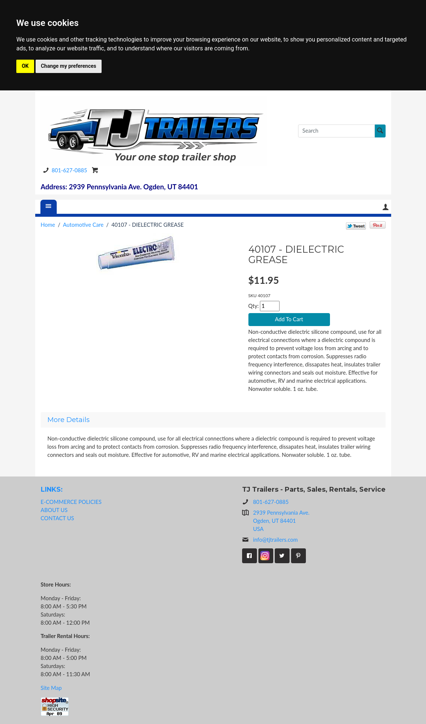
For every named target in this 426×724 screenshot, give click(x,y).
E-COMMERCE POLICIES (71, 502)
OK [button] (25, 66)
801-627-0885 (63, 170)
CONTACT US (57, 518)
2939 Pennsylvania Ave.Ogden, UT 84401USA (281, 520)
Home (48, 225)
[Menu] (48, 207)
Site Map (51, 688)
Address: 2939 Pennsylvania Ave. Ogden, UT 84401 (119, 187)
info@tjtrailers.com (270, 540)
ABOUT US (54, 510)
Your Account (385, 206)
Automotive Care (83, 225)
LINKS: (52, 489)
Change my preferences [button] (68, 66)
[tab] (213, 420)
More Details (68, 420)
